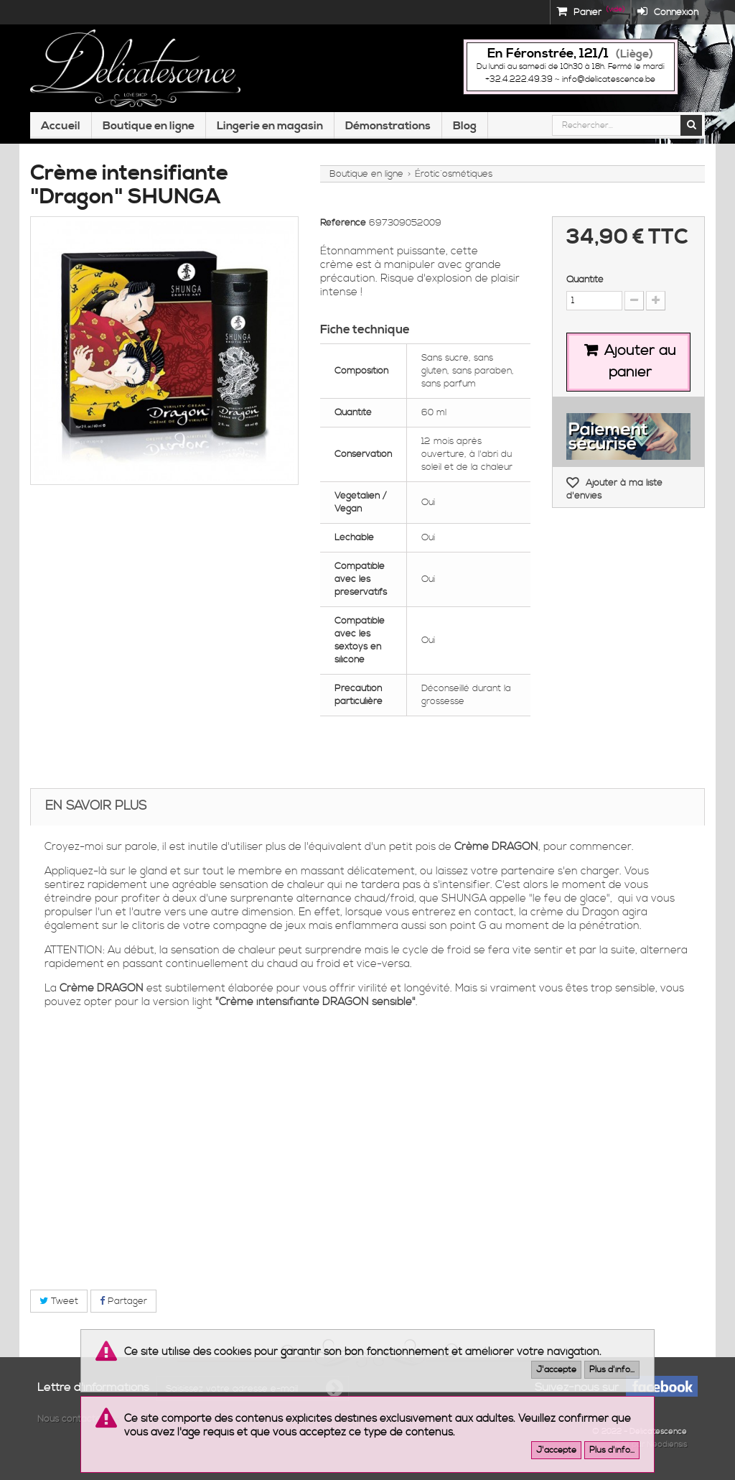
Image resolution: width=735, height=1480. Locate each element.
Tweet (58, 1301)
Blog (465, 126)
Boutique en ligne (149, 126)
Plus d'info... (612, 1369)
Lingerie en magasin (270, 126)
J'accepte (556, 1369)
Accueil (60, 126)
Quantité (585, 279)
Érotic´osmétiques (453, 174)
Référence (343, 222)
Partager (123, 1301)
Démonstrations (388, 126)
